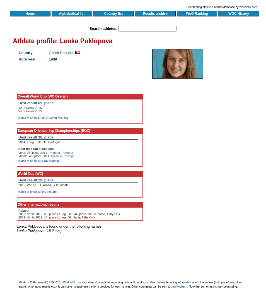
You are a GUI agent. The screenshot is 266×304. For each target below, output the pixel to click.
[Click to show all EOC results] (38, 160)
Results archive (155, 14)
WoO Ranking (197, 14)
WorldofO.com (248, 7)
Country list (113, 14)
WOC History (238, 14)
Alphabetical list (71, 14)
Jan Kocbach (179, 286)
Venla (31, 214)
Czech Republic (61, 53)
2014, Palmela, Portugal (56, 152)
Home (30, 14)
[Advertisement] (210, 137)
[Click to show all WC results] (37, 191)
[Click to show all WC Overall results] (43, 118)
